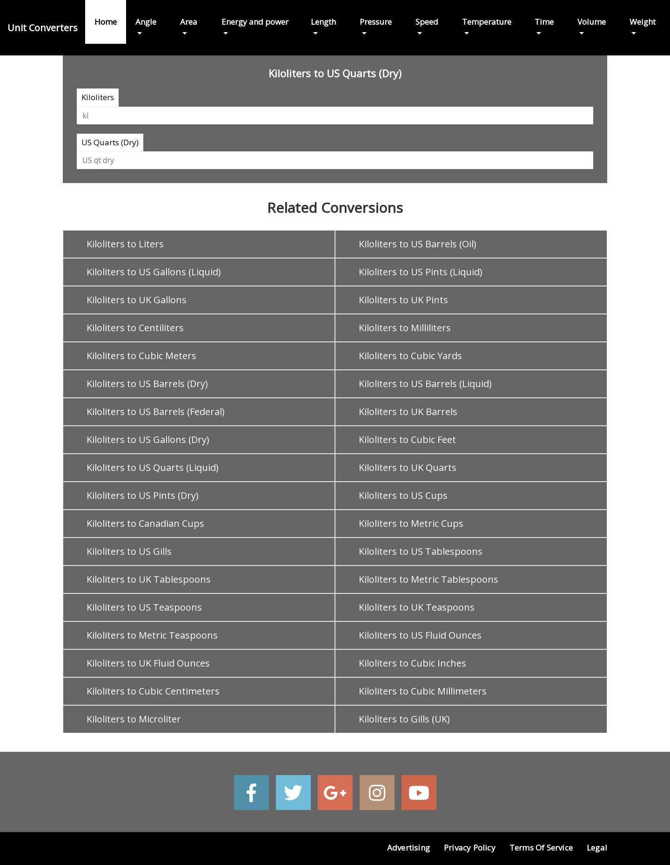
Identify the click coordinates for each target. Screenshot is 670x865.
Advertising (408, 847)
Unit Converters (42, 27)
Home (105, 21)
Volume (591, 21)
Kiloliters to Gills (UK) (404, 719)
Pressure (376, 21)
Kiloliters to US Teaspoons (144, 607)
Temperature (486, 21)
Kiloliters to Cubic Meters (141, 355)
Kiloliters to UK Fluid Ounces (148, 663)
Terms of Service (541, 847)
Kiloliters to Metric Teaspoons (152, 635)
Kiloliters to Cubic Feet (407, 439)
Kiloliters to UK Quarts (407, 467)
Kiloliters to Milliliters (405, 327)
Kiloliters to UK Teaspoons (417, 607)
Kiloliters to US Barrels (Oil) (417, 244)
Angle (145, 21)
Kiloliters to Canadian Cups (145, 523)
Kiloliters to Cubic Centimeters (153, 691)
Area (188, 21)
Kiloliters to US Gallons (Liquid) (154, 272)
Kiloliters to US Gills (129, 551)
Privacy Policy (470, 847)
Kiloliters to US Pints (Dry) (143, 495)
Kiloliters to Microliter (134, 719)
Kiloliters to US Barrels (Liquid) (425, 383)
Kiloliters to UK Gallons (137, 299)
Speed (426, 21)
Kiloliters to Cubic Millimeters (423, 691)
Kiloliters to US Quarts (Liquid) (153, 467)
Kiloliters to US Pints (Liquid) (420, 272)
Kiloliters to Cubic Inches (412, 663)
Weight (643, 21)
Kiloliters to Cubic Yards (410, 355)
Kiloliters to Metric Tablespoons (428, 579)
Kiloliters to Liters (125, 244)
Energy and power (254, 21)
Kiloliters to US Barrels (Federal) (156, 411)
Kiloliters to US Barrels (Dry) (147, 383)
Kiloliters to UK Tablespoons (149, 579)
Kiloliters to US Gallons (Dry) (148, 439)
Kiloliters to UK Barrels (408, 411)
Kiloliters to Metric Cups (411, 523)
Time (544, 21)
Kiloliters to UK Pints (403, 299)
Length (323, 21)
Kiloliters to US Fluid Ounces (420, 635)
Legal (597, 847)
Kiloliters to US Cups (403, 495)
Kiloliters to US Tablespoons (420, 551)
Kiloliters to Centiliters (135, 327)
